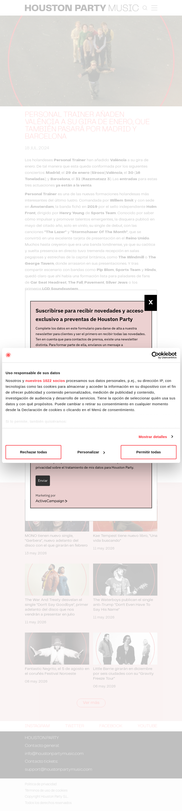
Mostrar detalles (153, 437)
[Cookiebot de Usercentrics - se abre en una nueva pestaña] (155, 355)
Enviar (43, 480)
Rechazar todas (33, 452)
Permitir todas (148, 452)
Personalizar (91, 452)
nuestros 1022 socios (45, 381)
